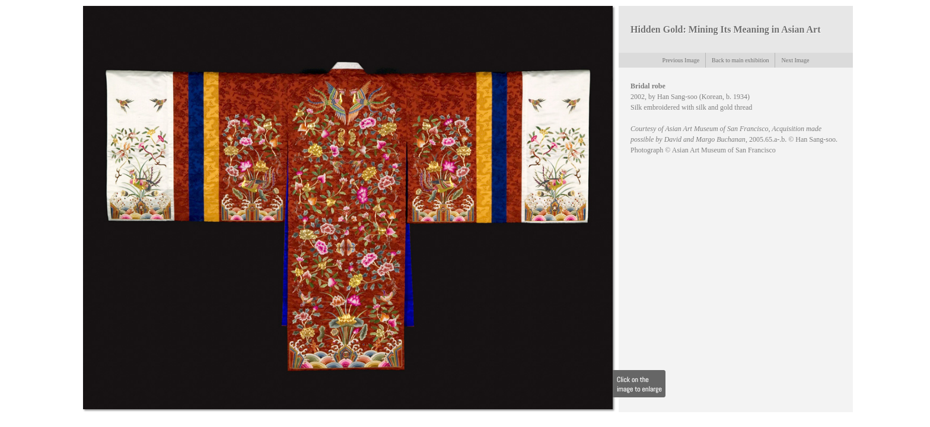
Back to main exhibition (740, 60)
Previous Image (681, 60)
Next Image (795, 60)
